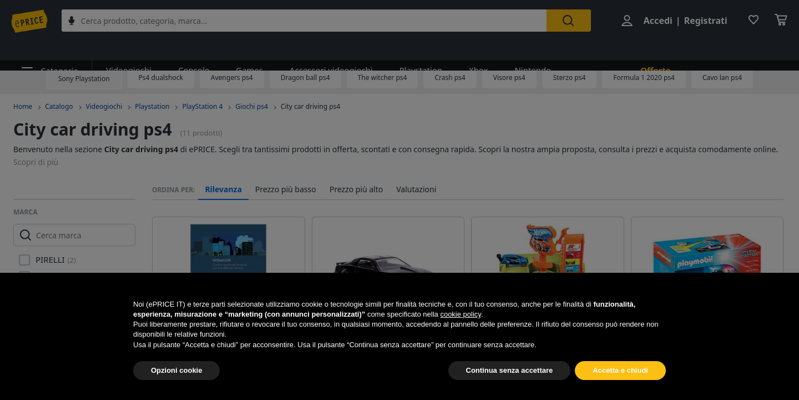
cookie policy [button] (460, 314)
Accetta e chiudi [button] (620, 370)
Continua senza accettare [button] (509, 370)
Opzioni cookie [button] (176, 370)
